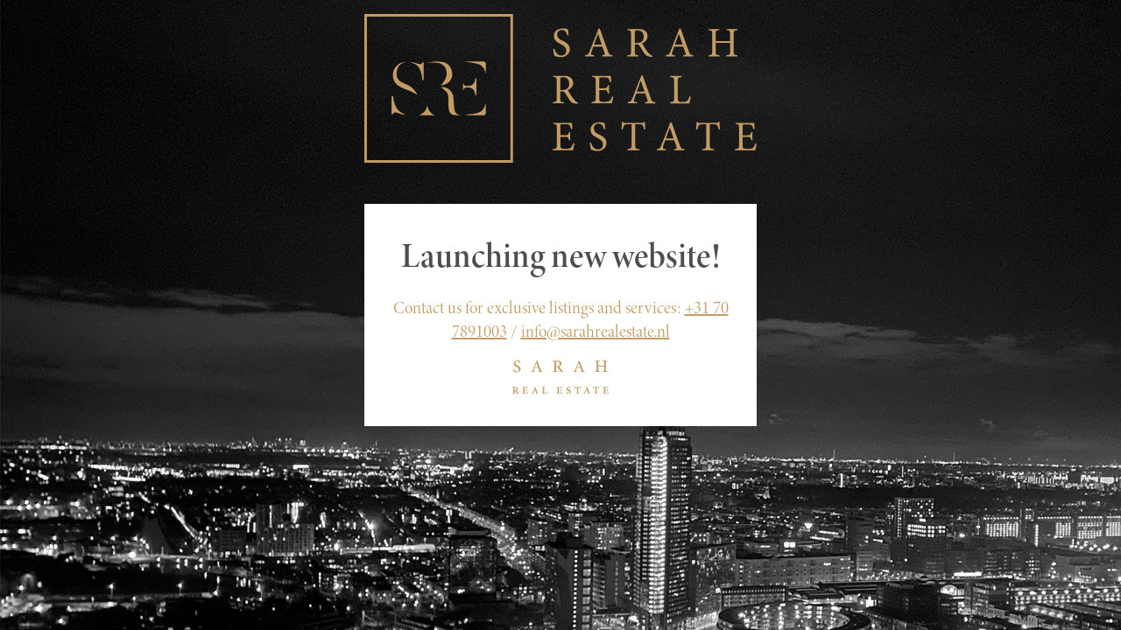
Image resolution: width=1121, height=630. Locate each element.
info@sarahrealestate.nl (595, 331)
